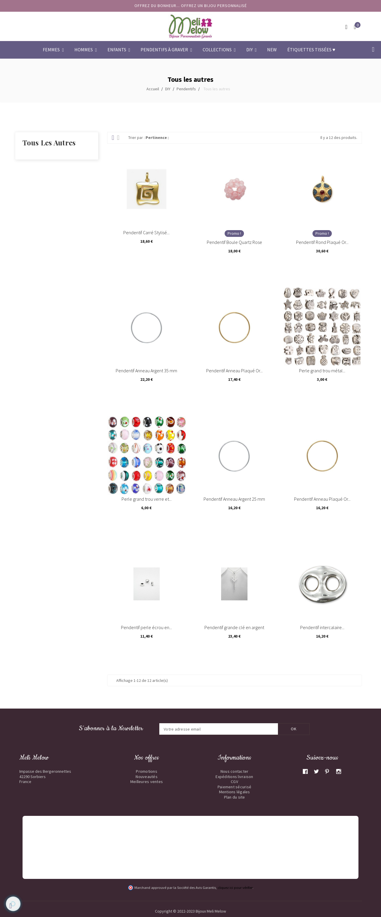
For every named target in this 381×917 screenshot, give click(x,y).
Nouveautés (147, 776)
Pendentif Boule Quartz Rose (234, 242)
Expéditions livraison (234, 776)
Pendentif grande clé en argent (234, 627)
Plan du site (234, 797)
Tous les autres (49, 142)
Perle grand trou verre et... (147, 499)
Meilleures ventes (146, 781)
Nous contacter (235, 771)
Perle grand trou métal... (322, 370)
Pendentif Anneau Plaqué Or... (234, 370)
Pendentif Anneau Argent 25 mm (234, 499)
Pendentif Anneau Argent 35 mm (146, 370)
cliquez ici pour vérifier (235, 887)
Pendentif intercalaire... (322, 627)
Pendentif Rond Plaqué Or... (322, 242)
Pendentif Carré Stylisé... (146, 232)
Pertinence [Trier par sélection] (157, 137)
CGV (234, 781)
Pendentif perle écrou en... (146, 627)
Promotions (146, 771)
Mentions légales (234, 791)
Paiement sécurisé (234, 786)
